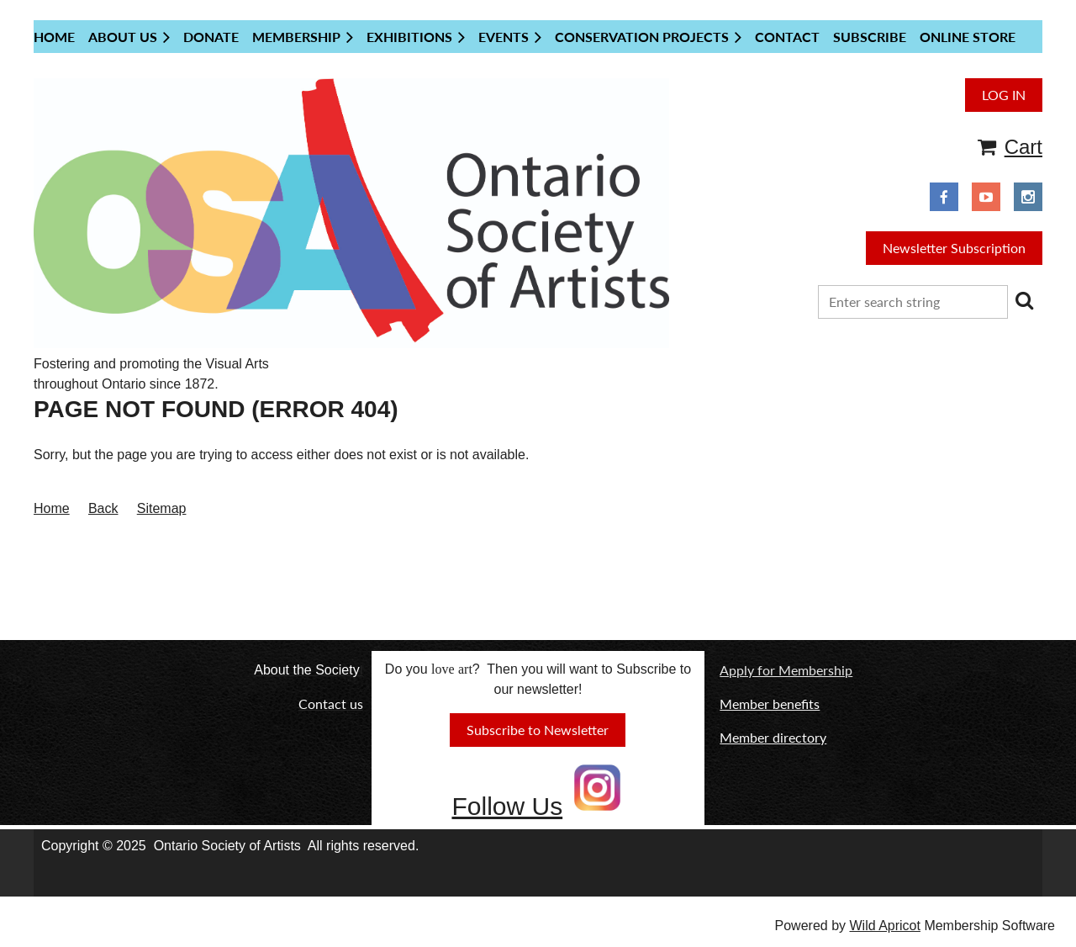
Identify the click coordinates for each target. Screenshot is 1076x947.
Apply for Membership (786, 670)
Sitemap (162, 508)
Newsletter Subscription (954, 248)
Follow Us (506, 806)
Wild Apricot (884, 925)
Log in (1004, 95)
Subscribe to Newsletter (538, 730)
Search (1024, 300)
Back (103, 508)
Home (52, 508)
